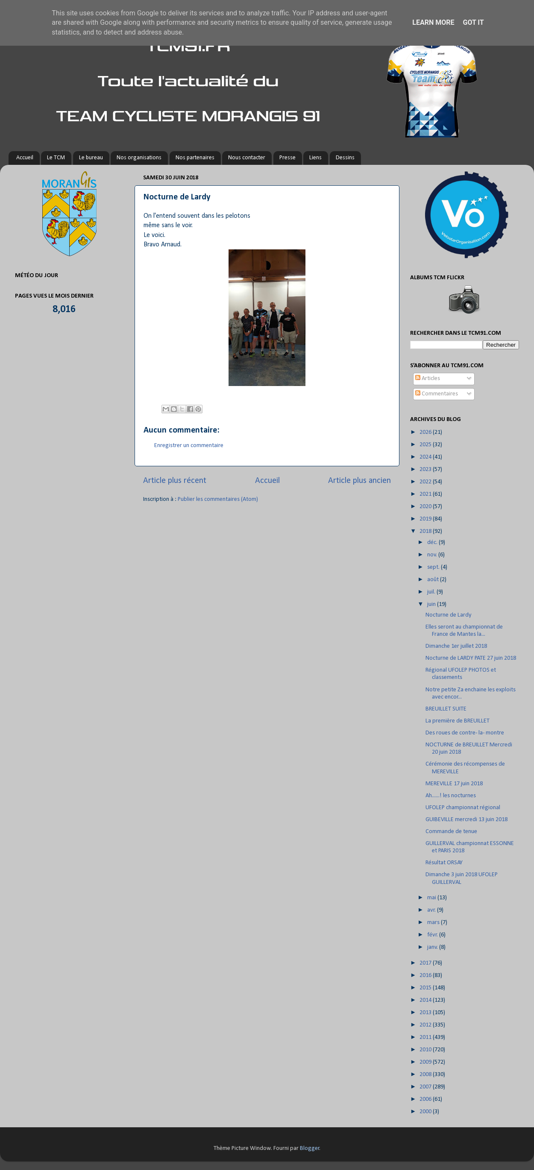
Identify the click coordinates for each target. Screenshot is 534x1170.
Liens (315, 158)
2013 (426, 1012)
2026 (426, 432)
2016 (426, 975)
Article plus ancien (359, 481)
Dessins (345, 158)
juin (432, 604)
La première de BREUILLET (457, 721)
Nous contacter (246, 158)
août (433, 579)
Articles (427, 378)
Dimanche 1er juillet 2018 (456, 646)
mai (432, 898)
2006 (426, 1099)
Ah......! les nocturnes (450, 796)
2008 (426, 1074)
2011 (426, 1037)
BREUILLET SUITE (446, 709)
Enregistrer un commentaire (188, 445)
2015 (426, 988)
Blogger (310, 1148)
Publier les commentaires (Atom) (218, 499)
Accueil (24, 158)
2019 (426, 519)
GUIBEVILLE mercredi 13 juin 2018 (466, 819)
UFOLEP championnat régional (462, 807)
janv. (433, 947)
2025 (426, 445)
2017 (426, 963)
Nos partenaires (195, 158)
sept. (434, 567)
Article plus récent (174, 481)
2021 (426, 494)
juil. (432, 592)
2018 (426, 531)
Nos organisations (139, 158)
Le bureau (91, 158)
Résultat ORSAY (444, 863)
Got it (473, 22)
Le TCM (56, 158)
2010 (426, 1050)
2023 (426, 469)
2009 (426, 1062)
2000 (426, 1112)
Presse (287, 158)
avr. (432, 910)
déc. (433, 542)
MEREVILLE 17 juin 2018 (454, 784)
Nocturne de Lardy (448, 615)
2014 (426, 1000)
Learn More (433, 22)
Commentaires (436, 394)
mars (434, 922)
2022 (426, 482)
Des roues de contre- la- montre (464, 733)
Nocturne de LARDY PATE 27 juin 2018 (470, 658)
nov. (432, 555)
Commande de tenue (451, 831)
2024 (426, 457)
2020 (426, 506)
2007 (426, 1087)
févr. (433, 935)
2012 (426, 1025)
